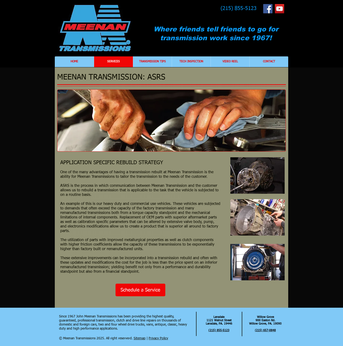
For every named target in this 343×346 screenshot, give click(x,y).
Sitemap (140, 338)
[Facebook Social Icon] (267, 8)
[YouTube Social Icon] (279, 8)
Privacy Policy (158, 338)
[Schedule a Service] (140, 290)
